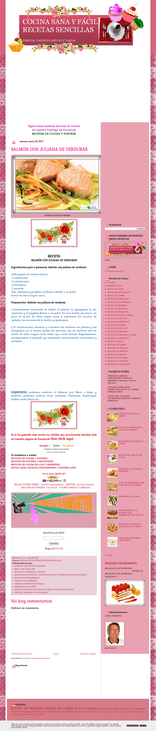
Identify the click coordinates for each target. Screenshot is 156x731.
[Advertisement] (28, 88)
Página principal (115, 271)
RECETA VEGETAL (115, 341)
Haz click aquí (62, 439)
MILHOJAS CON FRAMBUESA (26, 578)
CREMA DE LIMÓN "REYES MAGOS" (29, 584)
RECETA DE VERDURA (117, 331)
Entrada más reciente (22, 653)
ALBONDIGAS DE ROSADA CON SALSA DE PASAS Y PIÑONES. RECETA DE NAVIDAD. (50, 575)
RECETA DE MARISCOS (117, 308)
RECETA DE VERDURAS (118, 338)
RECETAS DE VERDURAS (118, 364)
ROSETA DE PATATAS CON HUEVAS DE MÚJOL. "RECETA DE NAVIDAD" (44, 590)
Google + (44, 445)
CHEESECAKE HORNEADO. (25, 581)
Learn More (133, 726)
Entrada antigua (88, 653)
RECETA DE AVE (114, 285)
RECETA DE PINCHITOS (118, 322)
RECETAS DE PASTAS (117, 354)
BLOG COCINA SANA (26, 484)
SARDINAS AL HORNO (129, 496)
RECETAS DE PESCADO (118, 361)
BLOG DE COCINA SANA (119, 387)
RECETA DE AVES (115, 289)
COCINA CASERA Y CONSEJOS (74, 487)
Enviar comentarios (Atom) (37, 658)
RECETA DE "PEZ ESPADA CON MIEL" (30, 572)
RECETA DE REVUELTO (117, 328)
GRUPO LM (57, 548)
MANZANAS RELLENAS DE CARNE (131, 442)
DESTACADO (26, 561)
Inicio (56, 653)
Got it (143, 726)
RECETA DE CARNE (116, 295)
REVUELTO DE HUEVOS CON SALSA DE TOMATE (130, 525)
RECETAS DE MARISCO (117, 351)
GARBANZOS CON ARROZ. (25, 587)
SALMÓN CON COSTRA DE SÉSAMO (29, 566)
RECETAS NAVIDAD (85, 485)
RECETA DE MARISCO (117, 305)
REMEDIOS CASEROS (117, 376)
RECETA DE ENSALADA (118, 299)
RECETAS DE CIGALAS (117, 348)
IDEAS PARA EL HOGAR (119, 396)
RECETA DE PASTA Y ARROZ (120, 315)
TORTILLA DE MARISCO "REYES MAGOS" (31, 593)
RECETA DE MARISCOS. (118, 312)
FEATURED (37, 561)
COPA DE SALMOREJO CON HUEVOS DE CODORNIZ (131, 483)
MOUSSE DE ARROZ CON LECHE (130, 456)
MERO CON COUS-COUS (24, 569)
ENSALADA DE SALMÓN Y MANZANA (131, 470)
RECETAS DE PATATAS (117, 358)
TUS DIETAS (51, 488)
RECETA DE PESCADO (51, 561)
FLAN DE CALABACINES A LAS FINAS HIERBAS (131, 428)
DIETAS (70, 484)
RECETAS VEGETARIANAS (52, 485)
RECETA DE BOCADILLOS (119, 292)
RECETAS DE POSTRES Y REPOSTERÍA (32, 461)
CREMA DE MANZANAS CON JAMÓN (130, 539)
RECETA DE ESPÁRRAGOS (119, 302)
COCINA (111, 282)
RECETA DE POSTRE (116, 325)
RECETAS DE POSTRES (33, 487)
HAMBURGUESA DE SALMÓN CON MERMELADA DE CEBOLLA (131, 512)
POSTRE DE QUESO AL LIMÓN (129, 414)
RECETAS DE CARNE (116, 344)
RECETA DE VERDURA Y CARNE (122, 335)
